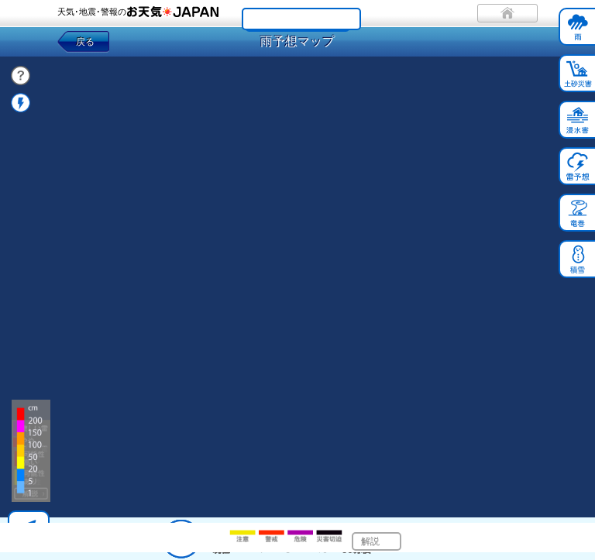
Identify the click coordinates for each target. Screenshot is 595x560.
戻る (85, 41)
